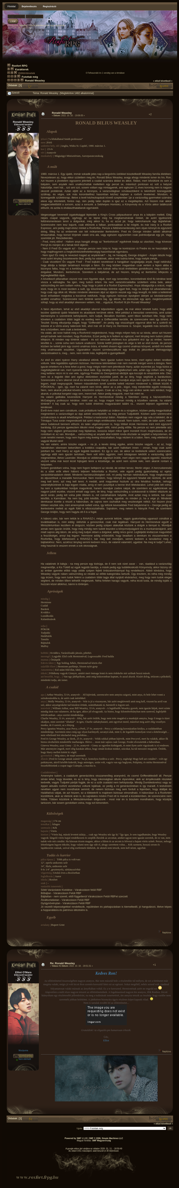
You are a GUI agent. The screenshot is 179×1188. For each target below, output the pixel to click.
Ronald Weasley (35, 80)
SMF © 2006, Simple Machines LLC (106, 1138)
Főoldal (12, 6)
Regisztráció (49, 6)
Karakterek (22, 69)
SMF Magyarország (101, 1140)
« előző (156, 81)
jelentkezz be (42, 25)
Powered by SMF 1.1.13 (76, 1138)
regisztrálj (60, 25)
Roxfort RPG (20, 65)
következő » (166, 81)
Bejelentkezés (29, 6)
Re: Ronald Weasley (62, 963)
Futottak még (30, 76)
